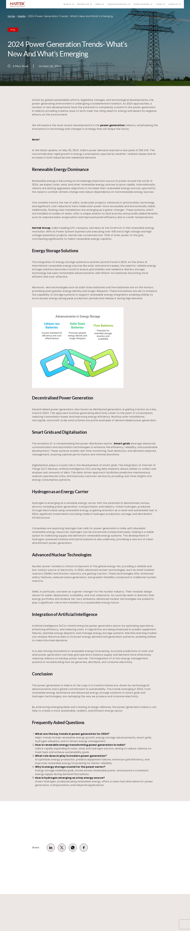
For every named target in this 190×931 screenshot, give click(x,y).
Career (159, 4)
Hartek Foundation (142, 4)
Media (98, 4)
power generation (112, 125)
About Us (67, 4)
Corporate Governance (117, 4)
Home (11, 16)
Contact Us (173, 4)
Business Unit (83, 4)
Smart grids (122, 443)
